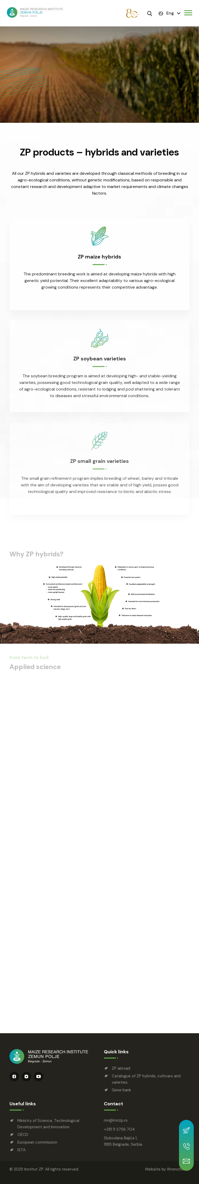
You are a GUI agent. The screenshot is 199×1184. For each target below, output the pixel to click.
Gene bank (121, 1090)
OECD (22, 1134)
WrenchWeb (178, 1169)
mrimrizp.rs (116, 1120)
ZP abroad (121, 1068)
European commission (37, 1142)
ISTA (21, 1150)
